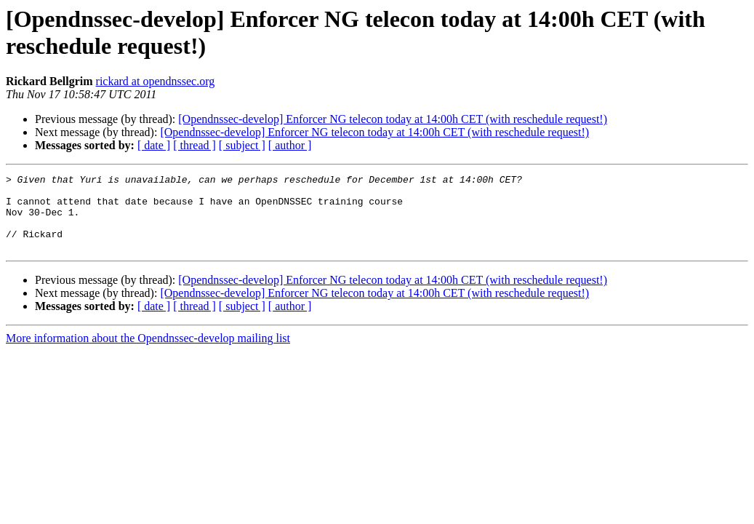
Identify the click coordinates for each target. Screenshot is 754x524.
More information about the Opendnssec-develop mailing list (148, 353)
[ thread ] (194, 145)
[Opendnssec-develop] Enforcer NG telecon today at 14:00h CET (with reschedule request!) (392, 119)
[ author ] (290, 145)
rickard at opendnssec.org (155, 81)
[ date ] (153, 145)
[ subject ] (242, 145)
